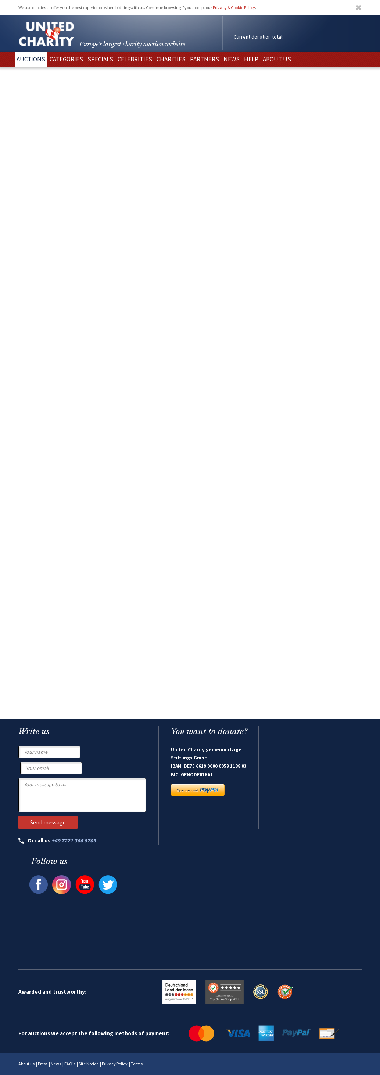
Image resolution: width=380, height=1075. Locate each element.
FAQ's (69, 1064)
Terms (137, 1064)
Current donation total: (258, 36)
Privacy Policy (115, 1064)
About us (26, 1064)
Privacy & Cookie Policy (234, 7)
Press (42, 1064)
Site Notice (88, 1064)
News (56, 1064)
